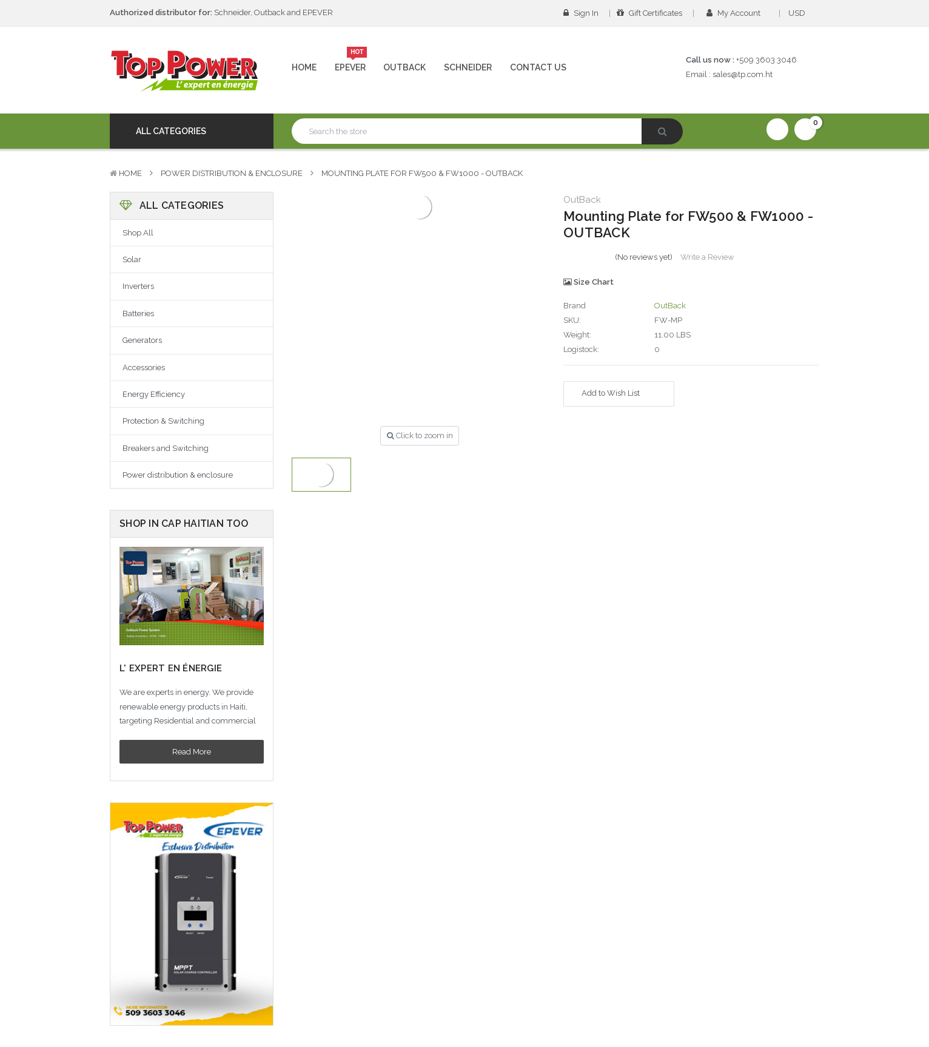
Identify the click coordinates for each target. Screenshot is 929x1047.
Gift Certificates (649, 13)
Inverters (138, 286)
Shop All (137, 232)
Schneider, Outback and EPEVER (221, 12)
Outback (404, 67)
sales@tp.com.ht (743, 74)
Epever (351, 62)
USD (800, 13)
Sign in (581, 13)
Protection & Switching (163, 420)
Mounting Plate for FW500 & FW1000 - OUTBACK (422, 173)
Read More (191, 751)
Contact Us (538, 67)
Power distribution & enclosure (232, 173)
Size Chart (588, 281)
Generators (142, 340)
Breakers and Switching (165, 448)
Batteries (138, 313)
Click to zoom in (420, 435)
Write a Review (707, 257)
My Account (737, 13)
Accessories (143, 367)
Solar (131, 259)
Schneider (468, 67)
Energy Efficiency (153, 394)
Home (304, 67)
